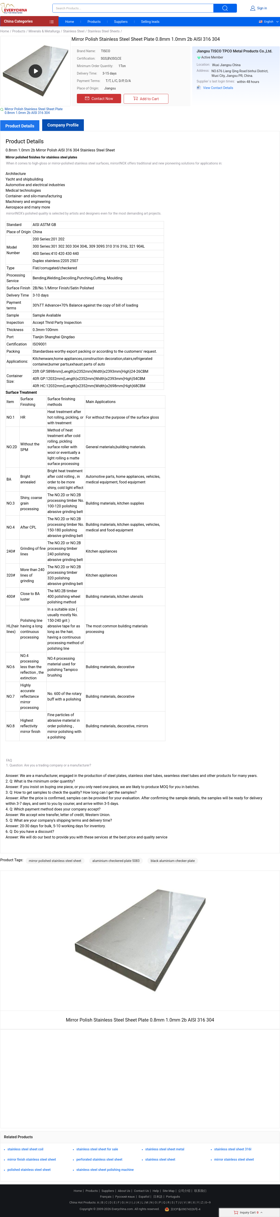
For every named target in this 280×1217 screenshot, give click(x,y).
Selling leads (150, 22)
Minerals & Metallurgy (44, 31)
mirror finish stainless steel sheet (31, 1159)
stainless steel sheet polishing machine (105, 1170)
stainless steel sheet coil (25, 1149)
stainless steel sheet (160, 1159)
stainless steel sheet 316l (232, 1149)
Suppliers (121, 22)
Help (156, 1191)
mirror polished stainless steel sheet (55, 861)
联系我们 (200, 1191)
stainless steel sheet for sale (97, 1149)
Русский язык (125, 1196)
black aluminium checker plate (173, 861)
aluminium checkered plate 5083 (116, 861)
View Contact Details (218, 88)
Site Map (168, 1191)
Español (144, 1196)
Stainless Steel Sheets (104, 31)
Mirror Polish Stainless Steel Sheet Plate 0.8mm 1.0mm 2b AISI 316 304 (34, 111)
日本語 (157, 1196)
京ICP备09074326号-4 (183, 1209)
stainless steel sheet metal (164, 1149)
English (265, 21)
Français (105, 1196)
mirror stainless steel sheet (234, 1159)
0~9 (208, 1202)
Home (69, 22)
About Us (124, 1191)
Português (173, 1196)
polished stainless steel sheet (29, 1170)
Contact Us (141, 1191)
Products (94, 22)
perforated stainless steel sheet (99, 1159)
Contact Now (99, 98)
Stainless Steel (74, 31)
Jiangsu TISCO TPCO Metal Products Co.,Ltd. (234, 51)
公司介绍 (184, 1191)
